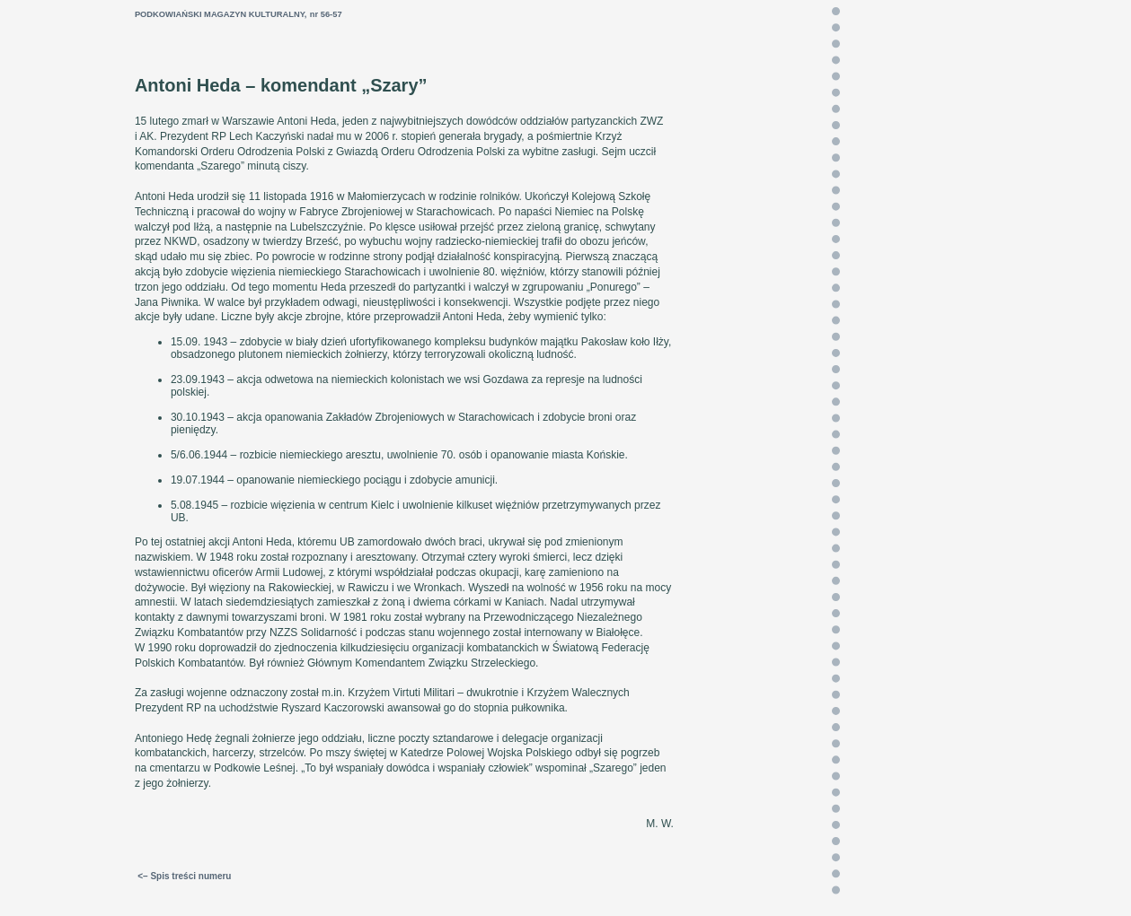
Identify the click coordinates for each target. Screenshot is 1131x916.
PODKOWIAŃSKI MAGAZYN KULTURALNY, (221, 14)
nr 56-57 (326, 14)
